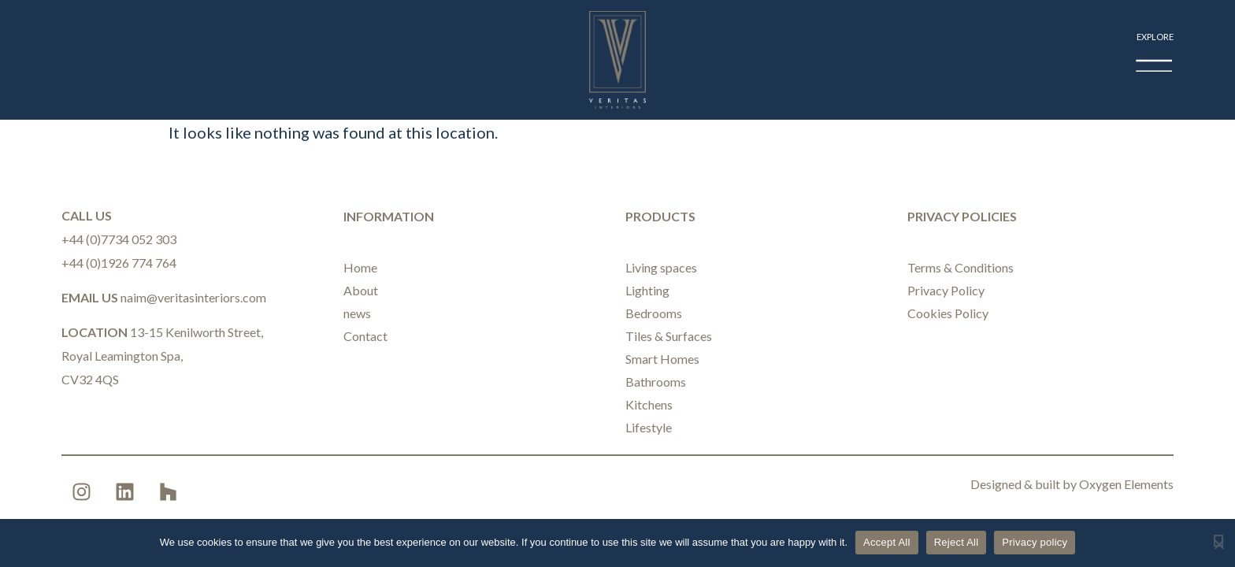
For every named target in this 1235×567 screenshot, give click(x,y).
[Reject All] (1218, 541)
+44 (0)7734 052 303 (118, 239)
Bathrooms (655, 381)
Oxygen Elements (1126, 483)
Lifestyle (648, 427)
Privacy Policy (946, 290)
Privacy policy (1034, 542)
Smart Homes (662, 358)
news (357, 313)
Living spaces (661, 267)
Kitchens (649, 404)
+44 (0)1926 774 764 (118, 262)
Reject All (956, 542)
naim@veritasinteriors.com (193, 297)
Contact (365, 335)
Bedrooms (653, 313)
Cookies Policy (947, 313)
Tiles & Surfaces (668, 335)
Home (360, 267)
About (360, 290)
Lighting (647, 290)
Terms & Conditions (960, 267)
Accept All (886, 542)
